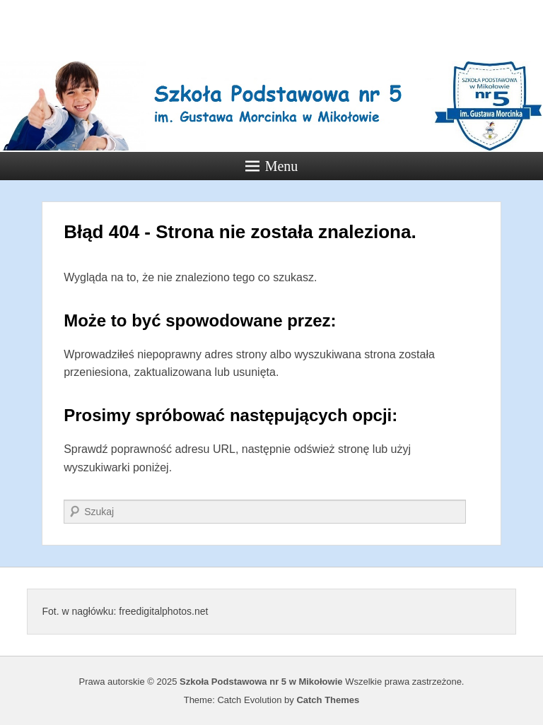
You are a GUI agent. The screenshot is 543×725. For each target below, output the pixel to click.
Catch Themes (327, 700)
